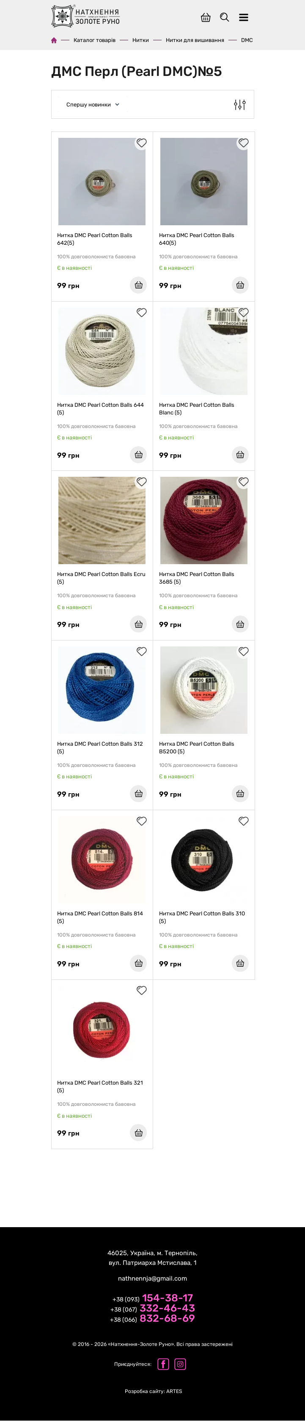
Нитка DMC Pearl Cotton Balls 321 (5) (100, 1087)
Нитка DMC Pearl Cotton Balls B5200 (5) (196, 748)
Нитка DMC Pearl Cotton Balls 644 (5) (101, 409)
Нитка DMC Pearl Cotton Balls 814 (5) (100, 918)
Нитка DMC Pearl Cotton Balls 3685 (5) (196, 578)
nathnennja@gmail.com (152, 1279)
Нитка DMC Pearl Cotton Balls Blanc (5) (196, 409)
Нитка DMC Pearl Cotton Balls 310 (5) (202, 918)
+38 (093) (153, 1299)
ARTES (153, 1392)
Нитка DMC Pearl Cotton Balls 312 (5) (100, 748)
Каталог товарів (94, 40)
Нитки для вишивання (195, 40)
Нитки (140, 40)
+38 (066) (152, 1320)
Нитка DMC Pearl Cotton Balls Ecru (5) (102, 578)
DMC (247, 40)
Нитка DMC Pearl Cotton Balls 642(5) (95, 239)
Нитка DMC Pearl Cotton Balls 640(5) (196, 239)
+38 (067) (152, 1309)
